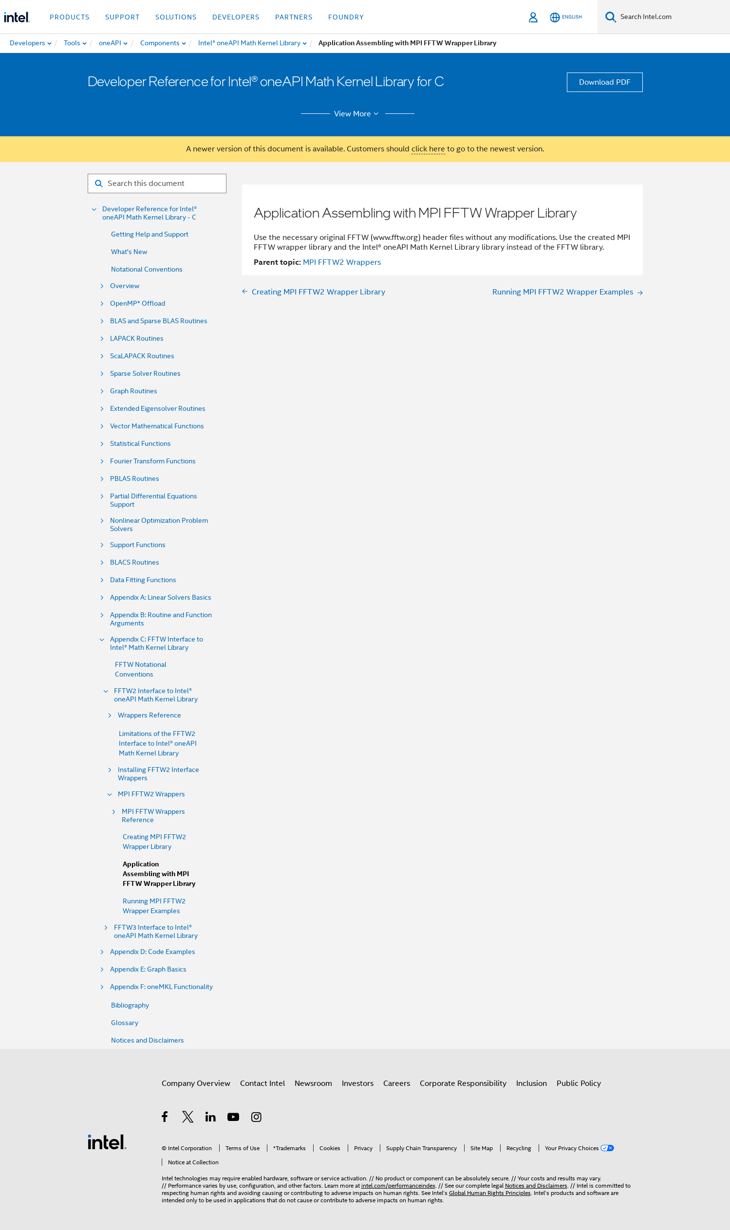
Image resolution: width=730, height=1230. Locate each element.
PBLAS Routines (134, 479)
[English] (565, 17)
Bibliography (130, 1005)
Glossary (124, 1022)
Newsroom (313, 1083)
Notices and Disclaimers (147, 1040)
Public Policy (579, 1083)
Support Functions (138, 545)
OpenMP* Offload (137, 303)
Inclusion (531, 1083)
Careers (396, 1083)
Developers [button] (236, 17)
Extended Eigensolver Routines (158, 408)
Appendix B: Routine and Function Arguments (161, 619)
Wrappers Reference (149, 715)
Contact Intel (262, 1083)
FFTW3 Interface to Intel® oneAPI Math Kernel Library (156, 931)
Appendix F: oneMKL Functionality (161, 987)
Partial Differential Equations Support (153, 500)
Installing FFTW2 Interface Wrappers (158, 774)
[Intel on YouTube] (234, 1118)
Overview (124, 286)
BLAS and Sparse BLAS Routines (158, 321)
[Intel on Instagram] (256, 1118)
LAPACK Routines (137, 338)
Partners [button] (294, 17)
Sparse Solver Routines (145, 373)
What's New (129, 251)
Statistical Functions (140, 444)
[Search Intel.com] (673, 17)
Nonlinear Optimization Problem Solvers (159, 524)
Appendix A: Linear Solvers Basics (160, 597)
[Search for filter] (157, 183)
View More (357, 114)
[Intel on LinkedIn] (211, 1118)
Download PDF (605, 82)
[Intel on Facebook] (165, 1118)
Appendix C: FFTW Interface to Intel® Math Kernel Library (156, 643)
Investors (358, 1083)
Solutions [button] (176, 17)
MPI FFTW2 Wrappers (151, 794)
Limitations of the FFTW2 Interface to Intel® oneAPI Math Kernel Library (158, 743)
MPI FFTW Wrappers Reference (153, 816)
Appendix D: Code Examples (152, 952)
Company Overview (196, 1083)
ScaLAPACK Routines (142, 356)
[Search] (611, 17)
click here (428, 149)
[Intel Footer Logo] (107, 1141)
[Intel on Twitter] (188, 1118)
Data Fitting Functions (143, 580)
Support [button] (122, 17)
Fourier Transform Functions (153, 461)
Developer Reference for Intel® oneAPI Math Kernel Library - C (149, 213)
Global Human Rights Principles (490, 1192)
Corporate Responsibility (463, 1083)
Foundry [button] (346, 17)
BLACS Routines (134, 562)
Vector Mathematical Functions (157, 426)
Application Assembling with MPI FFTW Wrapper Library (159, 874)
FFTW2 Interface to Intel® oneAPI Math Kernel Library (156, 695)
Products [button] (70, 17)
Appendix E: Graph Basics (148, 969)
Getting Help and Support (149, 234)
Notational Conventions (147, 269)
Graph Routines (133, 391)
